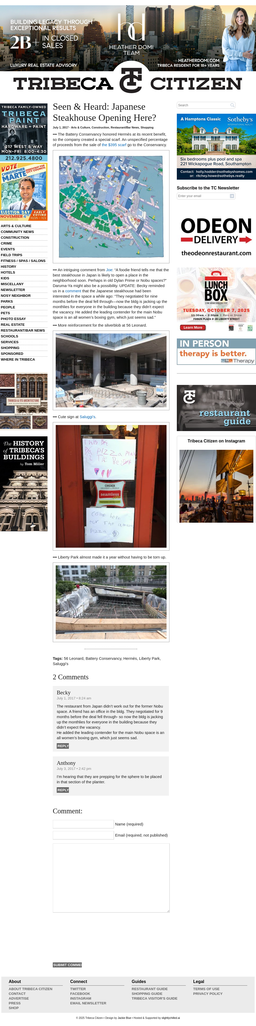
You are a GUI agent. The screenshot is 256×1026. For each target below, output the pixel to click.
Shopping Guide (147, 994)
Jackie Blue (124, 1018)
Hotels (8, 272)
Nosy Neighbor (16, 296)
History (8, 267)
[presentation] (74, 937)
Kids (5, 278)
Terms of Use (206, 989)
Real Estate (13, 325)
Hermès (130, 658)
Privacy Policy (207, 994)
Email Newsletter (88, 1003)
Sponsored (12, 354)
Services (9, 342)
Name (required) (129, 824)
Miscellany (12, 284)
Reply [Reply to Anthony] (63, 790)
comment (73, 291)
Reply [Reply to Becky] (63, 746)
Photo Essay (13, 319)
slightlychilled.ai (171, 1018)
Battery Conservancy (103, 658)
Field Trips (11, 255)
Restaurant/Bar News (23, 330)
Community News (17, 232)
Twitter (78, 989)
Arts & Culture (16, 226)
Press (15, 1003)
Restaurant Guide (150, 989)
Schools (9, 336)
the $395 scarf (114, 145)
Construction (15, 238)
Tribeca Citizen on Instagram (216, 441)
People (8, 307)
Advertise (19, 998)
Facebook (80, 994)
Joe (109, 270)
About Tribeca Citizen (30, 989)
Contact (17, 994)
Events (8, 249)
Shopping (10, 348)
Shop (14, 1008)
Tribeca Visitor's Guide (155, 998)
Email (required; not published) (141, 835)
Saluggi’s (87, 417)
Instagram (80, 998)
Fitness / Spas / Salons (23, 261)
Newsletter (13, 290)
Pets (5, 313)
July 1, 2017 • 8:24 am (74, 698)
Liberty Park (149, 658)
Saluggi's (60, 664)
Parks (7, 301)
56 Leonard (73, 658)
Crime (6, 243)
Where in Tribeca (18, 359)
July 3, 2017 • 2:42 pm (74, 769)
